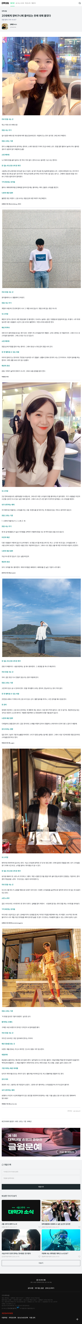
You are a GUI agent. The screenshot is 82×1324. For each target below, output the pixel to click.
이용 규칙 (32, 1318)
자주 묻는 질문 (39, 1288)
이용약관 (4, 1318)
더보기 (41, 1263)
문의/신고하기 (49, 1288)
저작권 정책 (12, 1318)
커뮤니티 (27, 3)
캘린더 (33, 3)
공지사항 (30, 1288)
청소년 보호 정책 (23, 1318)
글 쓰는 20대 (20, 3)
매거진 (12, 3)
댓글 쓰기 (41, 1187)
